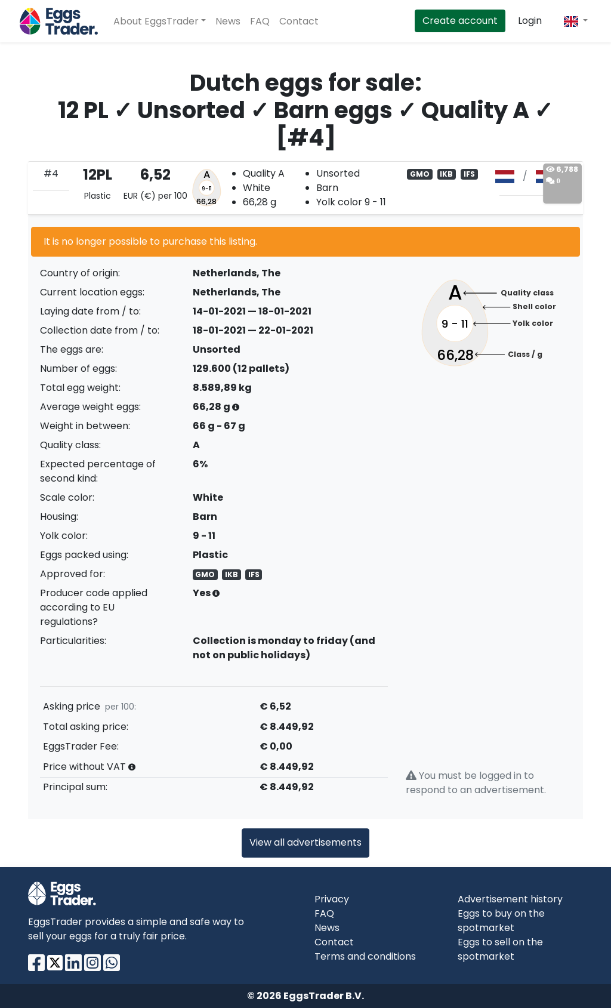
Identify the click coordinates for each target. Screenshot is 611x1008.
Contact (299, 21)
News (227, 21)
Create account (460, 20)
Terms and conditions (365, 956)
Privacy (331, 899)
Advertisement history (510, 899)
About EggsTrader (156, 21)
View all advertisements (305, 842)
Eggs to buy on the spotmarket (501, 921)
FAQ (260, 21)
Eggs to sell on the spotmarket (500, 949)
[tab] (305, 188)
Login (530, 20)
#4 (51, 173)
